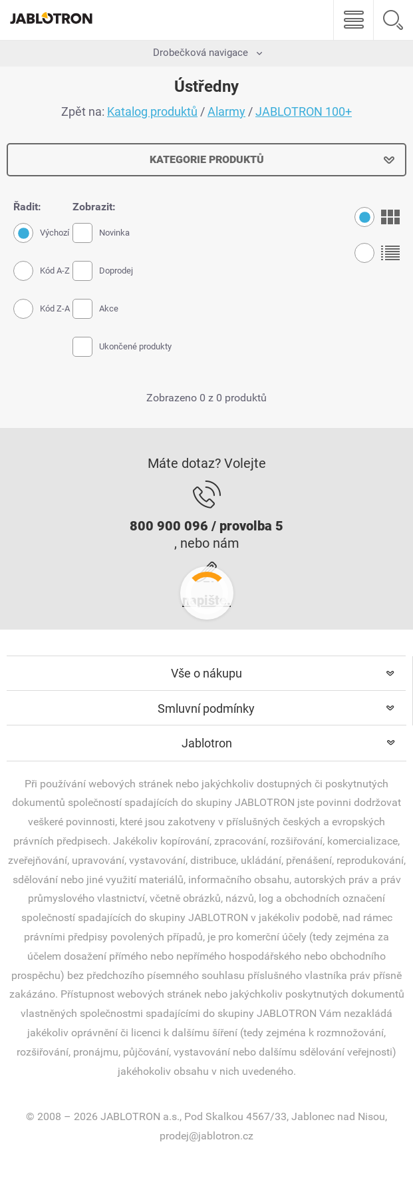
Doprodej (102, 271)
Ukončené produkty (122, 347)
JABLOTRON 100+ (303, 111)
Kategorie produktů (207, 159)
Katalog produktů (152, 111)
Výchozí (41, 233)
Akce (95, 309)
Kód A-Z (41, 271)
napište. (206, 600)
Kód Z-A (41, 309)
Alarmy (226, 111)
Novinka (101, 233)
